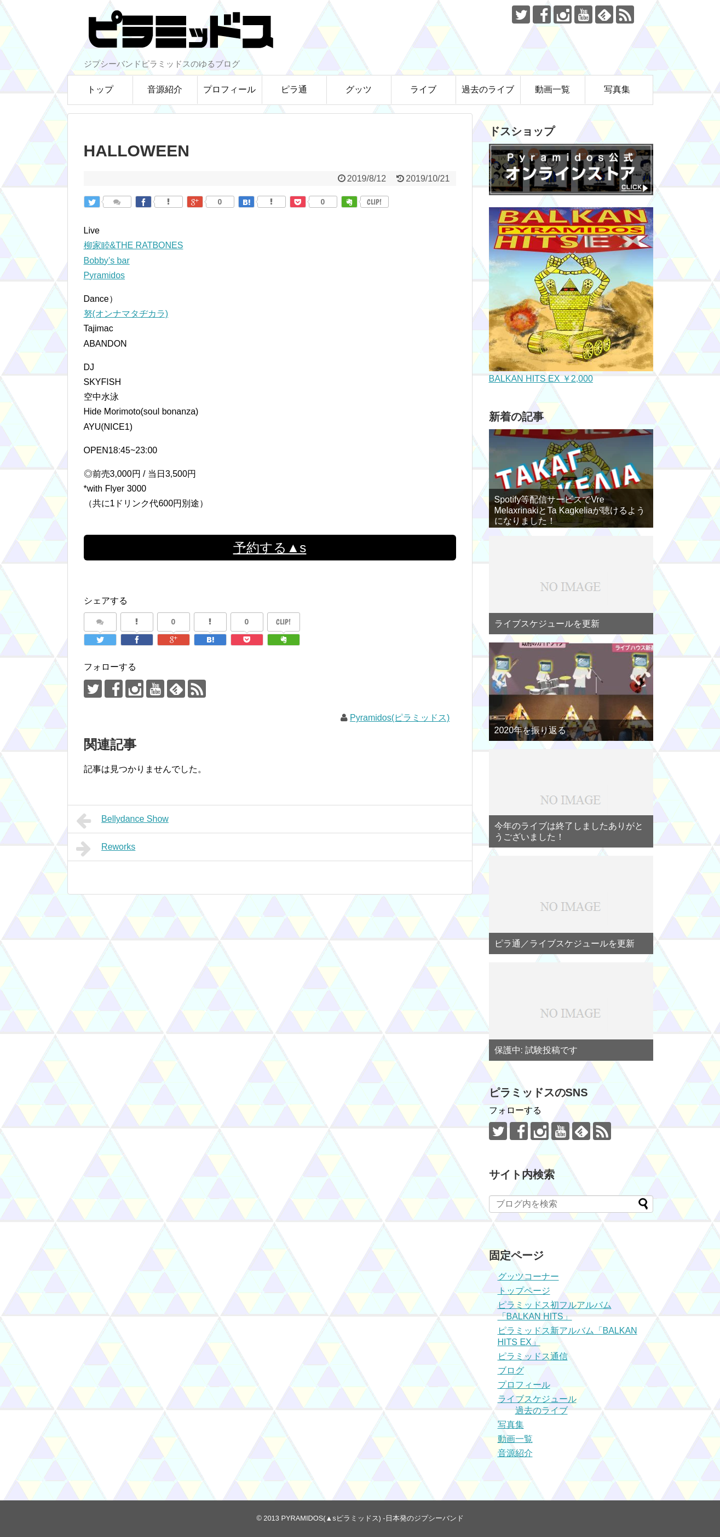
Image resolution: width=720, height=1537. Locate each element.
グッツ (358, 89)
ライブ (423, 89)
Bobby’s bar (107, 260)
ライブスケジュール (537, 1399)
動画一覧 (552, 89)
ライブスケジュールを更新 (547, 623)
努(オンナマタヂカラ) (126, 313)
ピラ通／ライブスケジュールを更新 (564, 943)
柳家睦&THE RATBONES (133, 245)
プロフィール (229, 89)
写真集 (617, 89)
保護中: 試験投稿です (536, 1050)
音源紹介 (164, 89)
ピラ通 (294, 89)
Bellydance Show (122, 820)
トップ (100, 89)
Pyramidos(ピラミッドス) (400, 717)
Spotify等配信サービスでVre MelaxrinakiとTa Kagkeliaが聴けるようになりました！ (570, 510)
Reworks (106, 848)
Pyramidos (104, 275)
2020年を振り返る (530, 730)
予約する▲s (270, 547)
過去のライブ (488, 89)
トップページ (524, 1290)
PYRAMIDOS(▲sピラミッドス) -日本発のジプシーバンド (372, 1518)
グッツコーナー (528, 1276)
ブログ (511, 1370)
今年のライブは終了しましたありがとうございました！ (568, 831)
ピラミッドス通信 (533, 1356)
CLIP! (374, 201)
